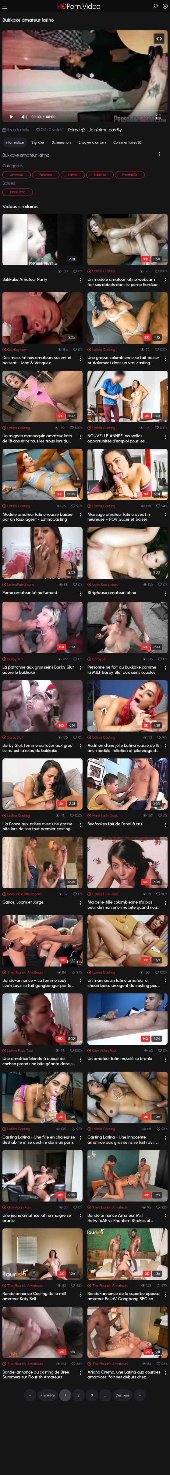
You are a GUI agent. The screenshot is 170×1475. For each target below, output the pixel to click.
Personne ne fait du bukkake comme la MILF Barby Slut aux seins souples (121, 670)
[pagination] (30, 1395)
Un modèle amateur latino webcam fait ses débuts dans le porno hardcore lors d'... (123, 282)
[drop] (81, 280)
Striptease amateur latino (111, 592)
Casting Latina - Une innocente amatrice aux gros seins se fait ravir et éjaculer (123, 1140)
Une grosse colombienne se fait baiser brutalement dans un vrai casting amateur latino (123, 360)
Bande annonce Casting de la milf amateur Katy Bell (34, 1296)
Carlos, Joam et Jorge (23, 902)
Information (14, 142)
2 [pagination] (79, 1395)
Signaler (37, 142)
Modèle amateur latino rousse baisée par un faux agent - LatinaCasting (37, 517)
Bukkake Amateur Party (24, 279)
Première (48, 1395)
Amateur (16, 175)
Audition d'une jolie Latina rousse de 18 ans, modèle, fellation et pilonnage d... (123, 748)
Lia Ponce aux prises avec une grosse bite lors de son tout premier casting (37, 827)
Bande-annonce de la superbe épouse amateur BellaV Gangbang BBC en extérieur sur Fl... (123, 1296)
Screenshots (61, 142)
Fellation (46, 175)
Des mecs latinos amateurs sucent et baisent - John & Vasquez (37, 360)
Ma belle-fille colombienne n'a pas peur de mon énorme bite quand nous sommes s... (123, 905)
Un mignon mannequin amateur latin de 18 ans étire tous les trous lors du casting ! (37, 439)
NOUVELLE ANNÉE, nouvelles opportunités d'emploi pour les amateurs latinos (116, 439)
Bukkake (100, 175)
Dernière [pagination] (122, 1395)
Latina (72, 175)
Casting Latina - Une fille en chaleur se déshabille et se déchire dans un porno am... (38, 1140)
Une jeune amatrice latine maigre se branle (36, 1218)
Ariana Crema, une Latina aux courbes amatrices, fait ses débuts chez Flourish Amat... (123, 1375)
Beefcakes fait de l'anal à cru (114, 824)
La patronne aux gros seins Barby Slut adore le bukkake (38, 670)
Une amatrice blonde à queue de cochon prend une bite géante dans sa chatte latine (38, 1061)
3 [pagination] (92, 1395)
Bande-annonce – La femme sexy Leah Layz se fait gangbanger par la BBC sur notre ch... (36, 983)
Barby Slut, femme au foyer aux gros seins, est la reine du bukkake (37, 748)
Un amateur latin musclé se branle (119, 1058)
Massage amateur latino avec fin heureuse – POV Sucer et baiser (118, 517)
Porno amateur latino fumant (29, 592)
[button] (4, 6)
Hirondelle (129, 175)
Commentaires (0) (128, 142)
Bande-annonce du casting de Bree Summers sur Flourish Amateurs (35, 1375)
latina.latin (17, 192)
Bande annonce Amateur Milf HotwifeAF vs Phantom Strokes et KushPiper (119, 1218)
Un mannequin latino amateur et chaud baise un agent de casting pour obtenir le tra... (123, 983)
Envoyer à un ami (92, 142)
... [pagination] (105, 1395)
